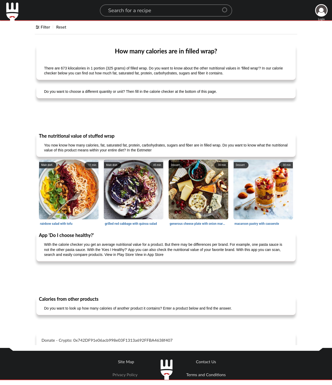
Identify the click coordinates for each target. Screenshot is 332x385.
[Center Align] (226, 8)
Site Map (126, 361)
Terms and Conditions (206, 374)
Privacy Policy (125, 374)
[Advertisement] (166, 115)
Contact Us (206, 361)
